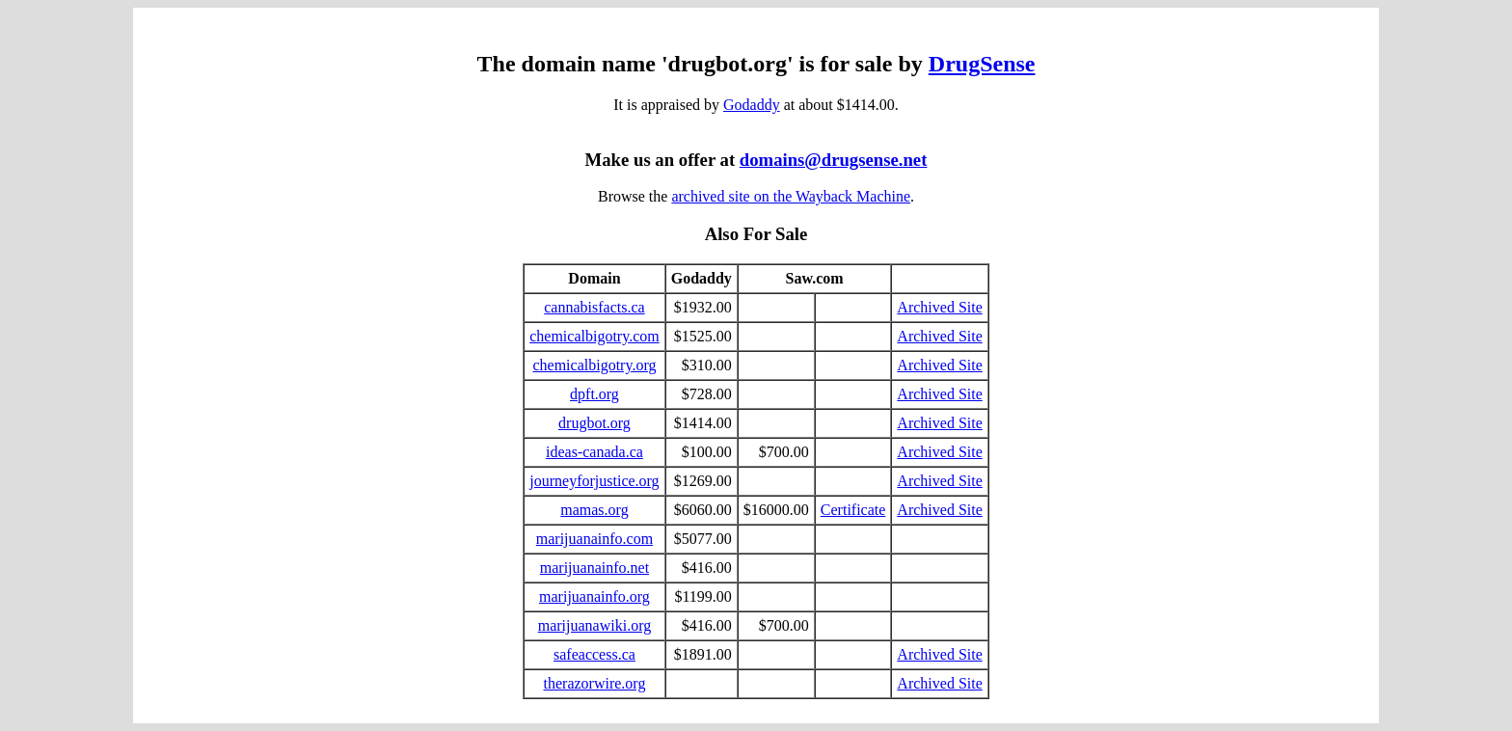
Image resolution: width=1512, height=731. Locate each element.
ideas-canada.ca (594, 452)
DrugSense (982, 63)
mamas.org (594, 509)
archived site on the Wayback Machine (790, 196)
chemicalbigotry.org (594, 365)
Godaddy (751, 104)
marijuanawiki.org (594, 625)
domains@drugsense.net (834, 159)
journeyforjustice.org (594, 481)
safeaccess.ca (594, 654)
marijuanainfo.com (594, 538)
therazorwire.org (595, 683)
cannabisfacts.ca (594, 307)
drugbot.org (594, 423)
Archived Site (939, 307)
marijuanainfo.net (594, 567)
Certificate (853, 509)
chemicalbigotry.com (594, 336)
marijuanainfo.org (594, 596)
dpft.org (594, 394)
